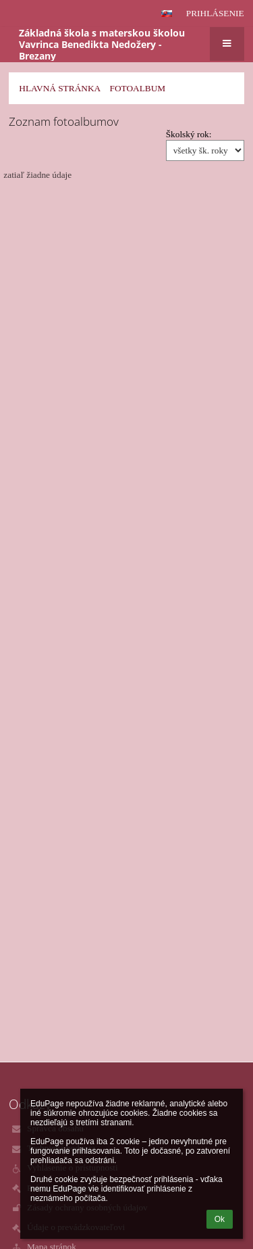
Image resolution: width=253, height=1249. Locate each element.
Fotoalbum (137, 88)
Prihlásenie (215, 13)
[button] (167, 13)
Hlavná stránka (60, 88)
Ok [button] (220, 1219)
